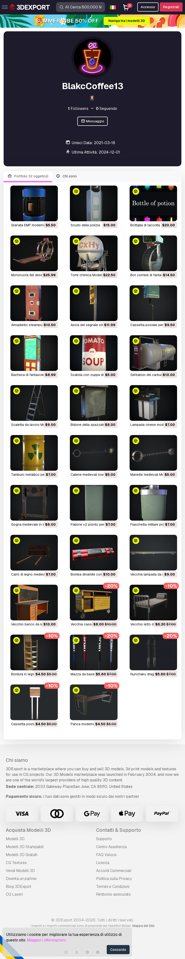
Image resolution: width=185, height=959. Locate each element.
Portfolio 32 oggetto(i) (27, 176)
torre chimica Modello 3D (90, 275)
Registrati (171, 7)
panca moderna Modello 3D (92, 724)
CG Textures (16, 862)
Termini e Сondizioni (112, 886)
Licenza (102, 862)
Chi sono (66, 176)
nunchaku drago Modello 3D (152, 674)
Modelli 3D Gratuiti (21, 854)
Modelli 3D (15, 838)
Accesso (148, 7)
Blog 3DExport (18, 886)
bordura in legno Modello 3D (33, 674)
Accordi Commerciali (113, 870)
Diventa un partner (21, 878)
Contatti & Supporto (118, 830)
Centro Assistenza (111, 846)
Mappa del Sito (143, 926)
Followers (78, 108)
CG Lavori (14, 894)
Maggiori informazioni (46, 940)
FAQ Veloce (106, 854)
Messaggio (93, 121)
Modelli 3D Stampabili (25, 846)
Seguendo (106, 108)
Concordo (118, 949)
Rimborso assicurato (113, 894)
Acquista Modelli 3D (28, 830)
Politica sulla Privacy (114, 878)
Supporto (104, 838)
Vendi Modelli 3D (20, 870)
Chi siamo (17, 760)
